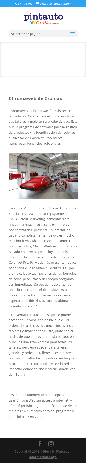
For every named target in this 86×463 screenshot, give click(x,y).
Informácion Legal (43, 457)
